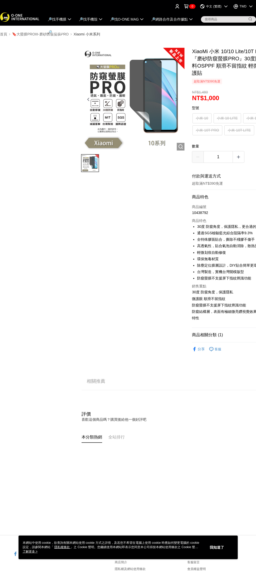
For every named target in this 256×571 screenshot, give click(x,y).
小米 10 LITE (227, 118)
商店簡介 (121, 562)
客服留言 (193, 562)
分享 (198, 349)
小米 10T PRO (207, 130)
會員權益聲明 (196, 569)
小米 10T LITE (239, 130)
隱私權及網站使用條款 (130, 569)
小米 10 (202, 118)
